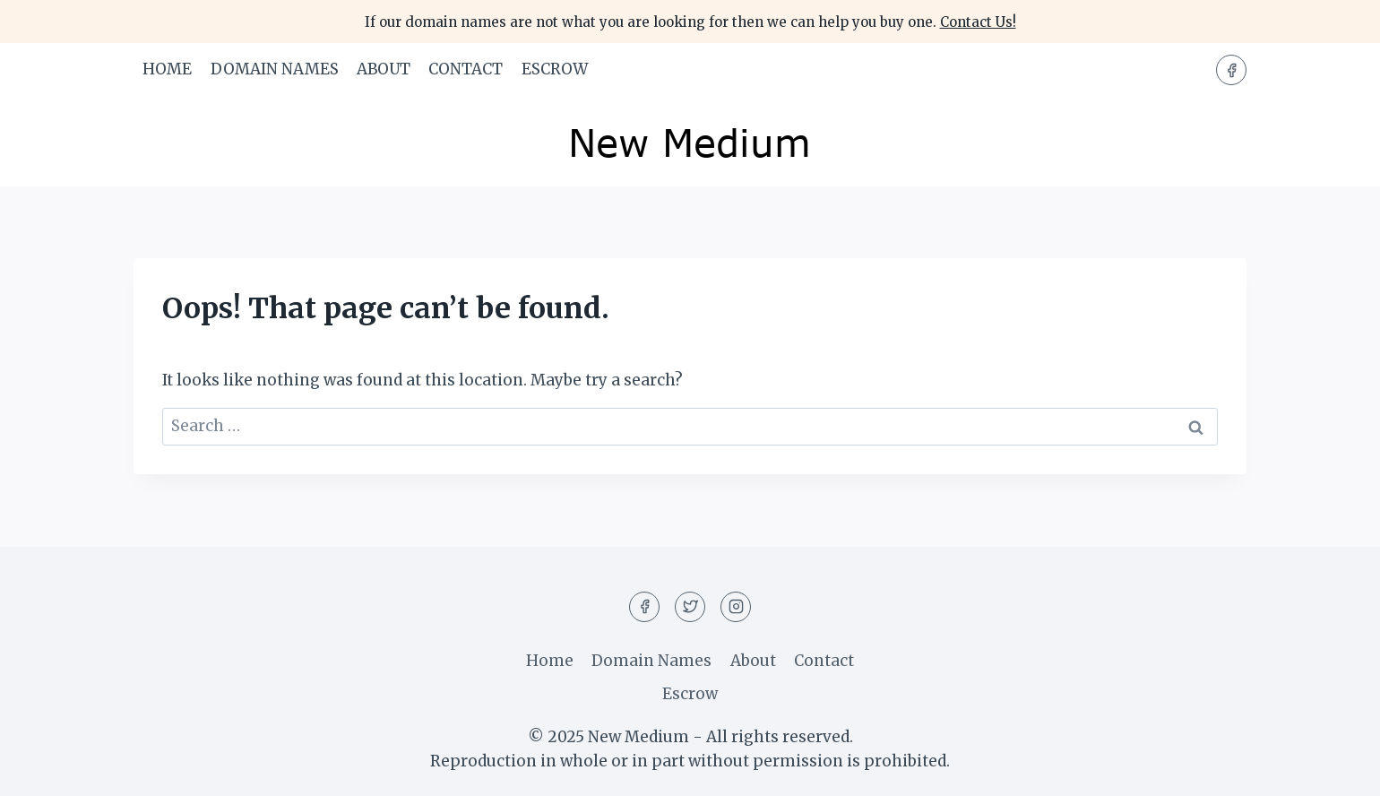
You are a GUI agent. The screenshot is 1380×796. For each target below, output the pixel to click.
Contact (465, 69)
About (383, 69)
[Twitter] (690, 607)
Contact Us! (978, 21)
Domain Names (275, 69)
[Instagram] (735, 607)
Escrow (555, 69)
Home (167, 69)
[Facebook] (1231, 70)
